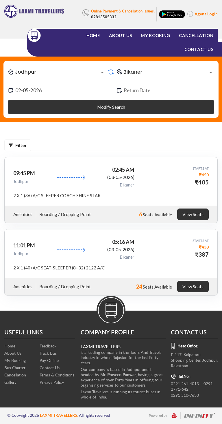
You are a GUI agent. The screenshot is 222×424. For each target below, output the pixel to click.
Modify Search (111, 107)
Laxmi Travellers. (59, 415)
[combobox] (57, 71)
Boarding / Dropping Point (65, 214)
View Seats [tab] (193, 214)
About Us (120, 35)
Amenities (22, 214)
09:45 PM (24, 173)
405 (203, 182)
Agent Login (206, 13)
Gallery (10, 382)
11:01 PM (24, 245)
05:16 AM (123, 242)
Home (93, 35)
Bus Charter (14, 367)
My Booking (155, 35)
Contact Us (198, 49)
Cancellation (196, 35)
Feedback (48, 346)
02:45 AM (123, 169)
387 (203, 254)
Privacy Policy (52, 382)
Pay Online (49, 360)
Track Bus (48, 353)
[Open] (102, 72)
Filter (18, 145)
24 (139, 286)
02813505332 (103, 16)
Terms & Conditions (57, 375)
